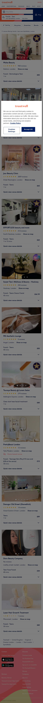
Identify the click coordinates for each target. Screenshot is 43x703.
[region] (21, 119)
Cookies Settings (11, 130)
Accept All (28, 129)
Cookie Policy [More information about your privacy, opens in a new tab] (15, 123)
